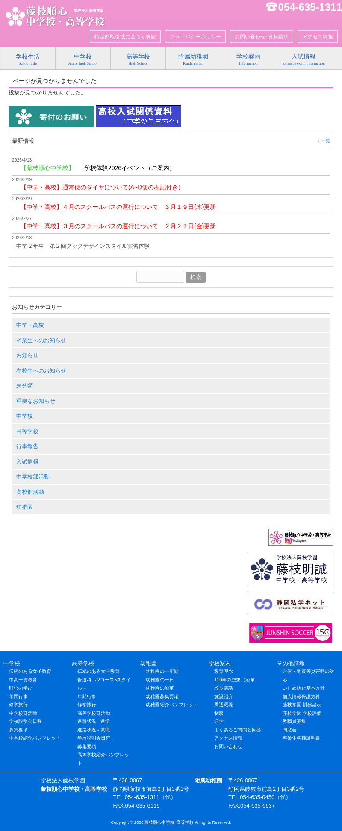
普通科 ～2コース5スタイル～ (104, 684)
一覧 (325, 140)
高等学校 (27, 431)
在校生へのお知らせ (41, 370)
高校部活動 (30, 492)
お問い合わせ (228, 746)
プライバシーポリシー (195, 36)
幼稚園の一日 (160, 679)
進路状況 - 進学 (93, 721)
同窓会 (290, 729)
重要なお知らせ (35, 401)
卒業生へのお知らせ (41, 340)
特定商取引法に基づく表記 (125, 36)
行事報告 (27, 446)
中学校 (24, 416)
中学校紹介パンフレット (35, 737)
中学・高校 (30, 325)
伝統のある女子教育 (30, 671)
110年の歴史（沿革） (236, 679)
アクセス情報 (317, 36)
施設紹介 (223, 696)
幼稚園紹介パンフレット (172, 704)
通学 (219, 721)
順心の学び (20, 687)
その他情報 (291, 663)
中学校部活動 (33, 476)
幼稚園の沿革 (160, 687)
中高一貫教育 (23, 679)
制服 (219, 713)
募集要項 (18, 729)
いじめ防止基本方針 (304, 687)
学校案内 (220, 663)
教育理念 (223, 671)
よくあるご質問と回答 (237, 729)
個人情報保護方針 (301, 696)
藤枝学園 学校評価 (302, 713)
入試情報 (27, 461)
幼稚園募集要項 (162, 696)
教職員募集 (294, 721)
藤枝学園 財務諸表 (302, 704)
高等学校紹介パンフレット (103, 759)
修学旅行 (18, 704)
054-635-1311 (310, 7)
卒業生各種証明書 (301, 737)
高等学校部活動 (93, 713)
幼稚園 (24, 507)
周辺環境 (223, 704)
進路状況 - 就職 (93, 729)
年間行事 (18, 696)
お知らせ (27, 355)
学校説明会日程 (25, 721)
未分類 (24, 385)
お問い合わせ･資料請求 (262, 36)
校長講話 (223, 687)
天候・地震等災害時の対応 (308, 675)
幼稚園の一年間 (162, 671)
